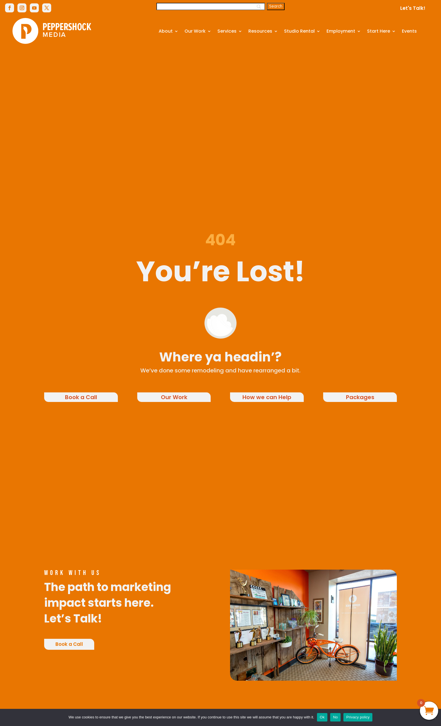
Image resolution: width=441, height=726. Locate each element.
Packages (360, 397)
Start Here (378, 31)
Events (409, 31)
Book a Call (81, 397)
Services (227, 31)
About (166, 31)
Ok (322, 717)
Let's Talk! (412, 8)
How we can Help (266, 397)
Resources (260, 31)
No (335, 717)
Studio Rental (299, 31)
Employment (341, 31)
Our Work (195, 31)
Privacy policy (358, 717)
